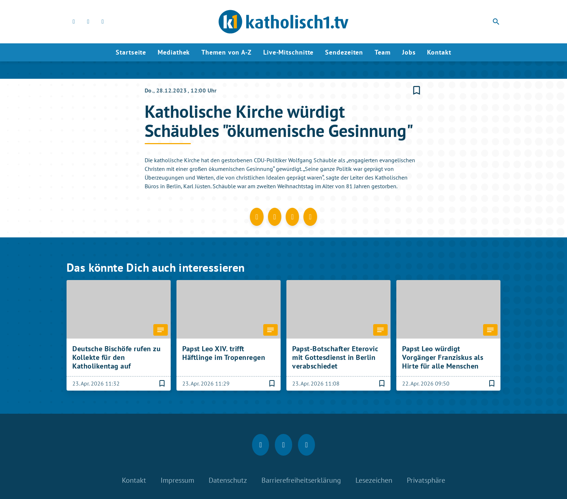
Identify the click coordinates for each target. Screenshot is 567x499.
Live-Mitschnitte (288, 52)
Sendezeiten (344, 52)
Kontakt (439, 52)
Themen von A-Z (226, 52)
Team (383, 52)
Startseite (131, 52)
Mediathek (174, 52)
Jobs (409, 52)
